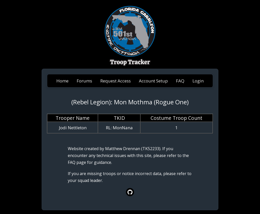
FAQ (180, 81)
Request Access (115, 81)
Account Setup (153, 81)
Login (198, 81)
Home (62, 81)
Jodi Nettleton (73, 128)
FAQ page (77, 162)
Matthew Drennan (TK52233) (132, 148)
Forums (84, 81)
